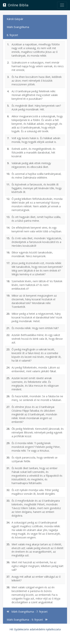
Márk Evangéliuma (18, 27)
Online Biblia (15, 5)
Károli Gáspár (15, 19)
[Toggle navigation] (62, 5)
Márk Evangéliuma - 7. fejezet (27, 611)
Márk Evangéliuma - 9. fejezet (27, 619)
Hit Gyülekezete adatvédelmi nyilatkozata (35, 629)
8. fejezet (12, 35)
